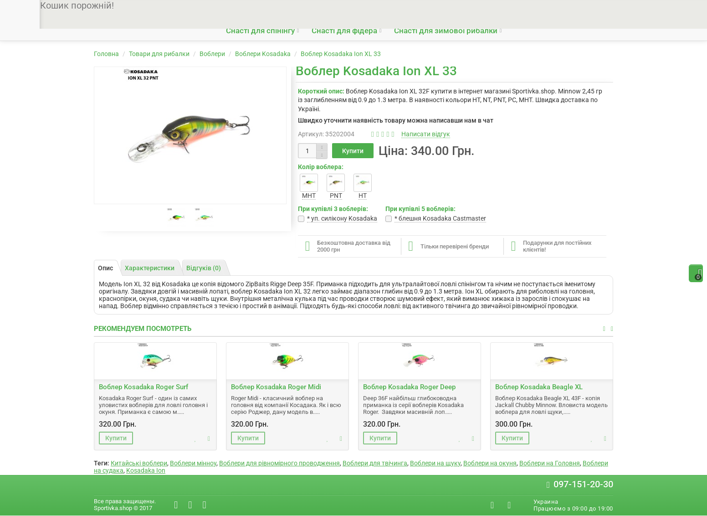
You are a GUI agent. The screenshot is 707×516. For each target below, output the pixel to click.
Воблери (212, 53)
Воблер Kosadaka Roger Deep (409, 387)
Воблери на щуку (435, 463)
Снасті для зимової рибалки (445, 30)
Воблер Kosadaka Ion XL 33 (341, 53)
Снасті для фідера (344, 30)
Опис (105, 268)
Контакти (365, 9)
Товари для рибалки (159, 53)
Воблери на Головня (549, 463)
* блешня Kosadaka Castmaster (440, 218)
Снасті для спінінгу (260, 30)
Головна (106, 53)
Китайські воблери (139, 463)
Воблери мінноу (193, 463)
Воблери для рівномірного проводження (279, 463)
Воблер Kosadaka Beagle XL (539, 387)
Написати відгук (425, 134)
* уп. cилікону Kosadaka (342, 218)
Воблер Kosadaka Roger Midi (276, 387)
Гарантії (330, 9)
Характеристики (149, 268)
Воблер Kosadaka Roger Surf (143, 387)
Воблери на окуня (490, 463)
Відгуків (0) (203, 268)
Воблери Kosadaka (263, 53)
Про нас (237, 9)
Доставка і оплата (284, 9)
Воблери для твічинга (375, 463)
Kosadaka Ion (145, 470)
